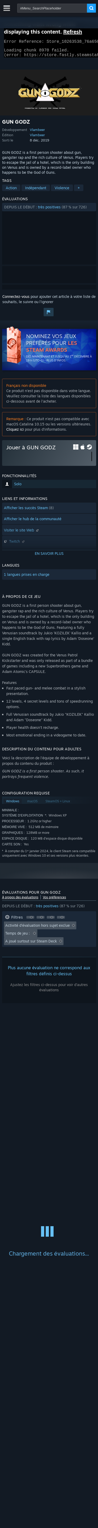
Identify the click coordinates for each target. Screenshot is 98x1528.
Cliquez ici (15, 432)
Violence (62, 191)
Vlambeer (37, 133)
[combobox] (52, 8)
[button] (49, 210)
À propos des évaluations (20, 900)
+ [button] (79, 191)
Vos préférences (54, 900)
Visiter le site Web (22, 533)
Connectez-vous (16, 299)
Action (11, 191)
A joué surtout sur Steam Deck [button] (31, 944)
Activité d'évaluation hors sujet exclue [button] (37, 928)
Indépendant (35, 191)
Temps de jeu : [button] (18, 936)
